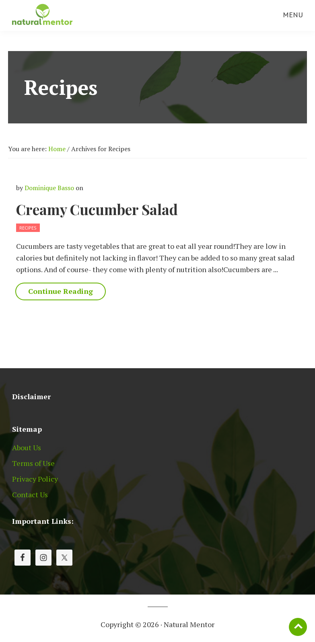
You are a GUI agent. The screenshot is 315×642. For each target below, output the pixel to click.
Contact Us (30, 494)
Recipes (28, 228)
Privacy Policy (35, 479)
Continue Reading (60, 291)
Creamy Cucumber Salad (97, 209)
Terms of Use (33, 463)
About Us (26, 447)
